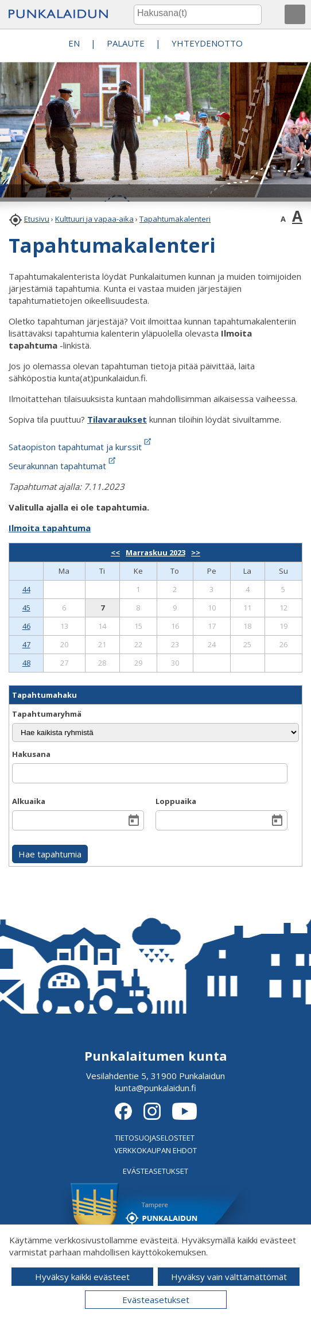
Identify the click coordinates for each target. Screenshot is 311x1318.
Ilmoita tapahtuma (50, 528)
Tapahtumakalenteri (175, 219)
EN (74, 43)
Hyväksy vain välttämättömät (229, 1276)
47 (26, 644)
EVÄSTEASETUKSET (155, 1171)
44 (26, 589)
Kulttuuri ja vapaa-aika (94, 219)
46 (26, 626)
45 (26, 607)
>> (195, 552)
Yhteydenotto (207, 43)
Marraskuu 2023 (155, 552)
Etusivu (36, 219)
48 (26, 663)
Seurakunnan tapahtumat (63, 465)
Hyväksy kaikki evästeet (82, 1276)
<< (115, 552)
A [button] (283, 219)
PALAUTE (126, 43)
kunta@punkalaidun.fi (155, 1087)
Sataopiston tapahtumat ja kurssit (81, 447)
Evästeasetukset (155, 1299)
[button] (295, 14)
